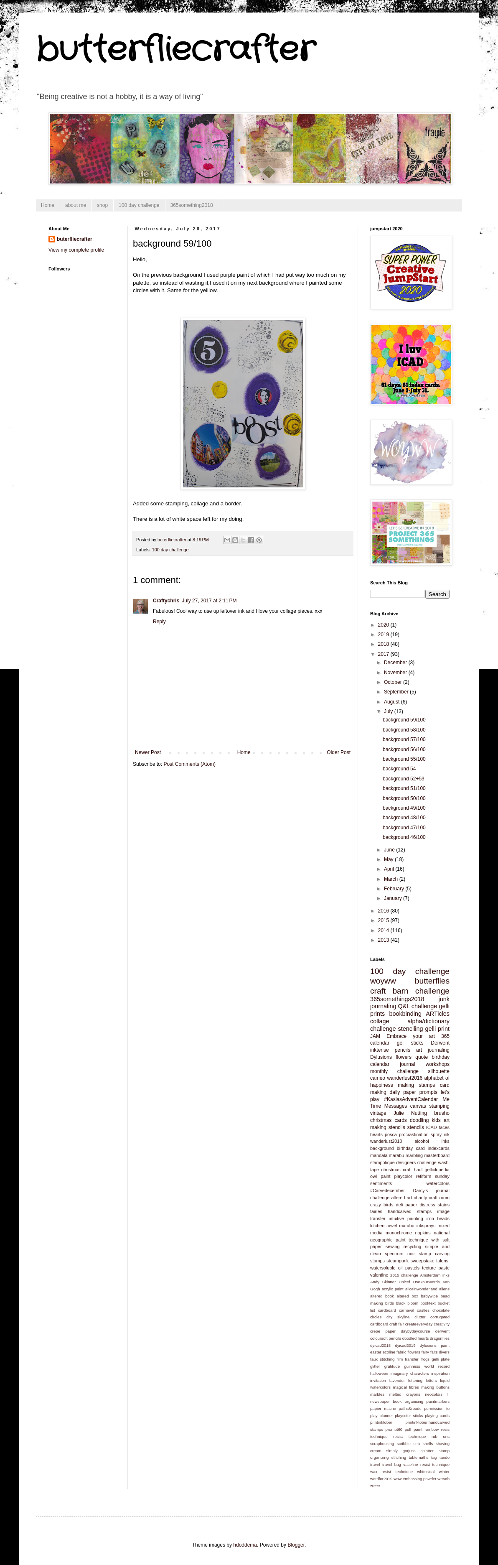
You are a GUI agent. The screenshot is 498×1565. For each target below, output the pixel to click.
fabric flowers (408, 1352)
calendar (379, 1043)
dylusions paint (435, 1345)
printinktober (381, 1422)
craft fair (396, 1324)
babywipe (429, 1296)
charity (420, 1197)
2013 (384, 940)
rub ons (441, 1436)
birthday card (411, 1148)
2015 (384, 920)
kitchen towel (383, 1225)
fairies (376, 1211)
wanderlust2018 (386, 1141)
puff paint (413, 1429)
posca (391, 1134)
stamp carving (434, 1253)
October (393, 682)
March (391, 879)
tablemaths (419, 1457)
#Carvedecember (387, 1190)
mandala (378, 1155)
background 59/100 (404, 720)
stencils (415, 1127)
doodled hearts (415, 1338)
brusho (442, 1113)
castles (423, 1310)
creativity (442, 1324)
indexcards (439, 1148)
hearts (376, 1134)
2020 (384, 625)
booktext (427, 1303)
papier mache (383, 1408)
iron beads (438, 1218)
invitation (378, 1380)
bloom (412, 1303)
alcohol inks (432, 1141)
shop (102, 205)
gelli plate (441, 1359)
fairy (425, 1352)
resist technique (409, 1436)
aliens (444, 1289)
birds (389, 1303)
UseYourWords (426, 1282)
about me (75, 205)
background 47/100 (404, 828)
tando (445, 1457)
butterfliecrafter (175, 50)
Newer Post (148, 752)
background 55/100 (404, 759)
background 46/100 (404, 837)
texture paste (436, 1267)
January (393, 898)
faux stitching (382, 1359)
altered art (401, 1197)
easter (375, 1352)
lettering (415, 1380)
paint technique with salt (423, 1239)
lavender (397, 1380)
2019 (384, 634)
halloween (379, 1373)
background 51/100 (404, 788)
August (392, 702)
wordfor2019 (381, 1478)
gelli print (437, 1028)
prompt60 (394, 1429)
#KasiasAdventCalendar (411, 1099)
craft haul (412, 1169)
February (394, 889)
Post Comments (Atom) (189, 764)
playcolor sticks (409, 1415)
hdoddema (245, 1545)
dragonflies (440, 1338)
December (396, 662)
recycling (413, 1246)
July (389, 711)
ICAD (431, 1127)
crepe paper (383, 1331)
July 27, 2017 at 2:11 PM (209, 601)
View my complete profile (76, 250)
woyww (383, 980)
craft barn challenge (410, 990)
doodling (419, 1120)
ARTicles (438, 1013)
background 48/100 (404, 818)
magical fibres (406, 1387)
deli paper (406, 1204)
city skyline (397, 1317)
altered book (382, 1296)
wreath (443, 1478)
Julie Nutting (410, 1113)
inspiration (440, 1373)
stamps (377, 1260)
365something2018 (191, 205)
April (389, 869)
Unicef (404, 1282)
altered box (407, 1296)
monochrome (399, 1232)
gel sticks (410, 1043)
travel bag (391, 1464)
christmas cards (388, 1120)
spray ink (440, 1134)
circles (375, 1317)
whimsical (426, 1471)
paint (385, 1176)
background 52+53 (403, 779)
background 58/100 (404, 730)
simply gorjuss (401, 1450)
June (390, 850)
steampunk (397, 1260)
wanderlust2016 (404, 1078)
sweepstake (422, 1260)
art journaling (433, 1050)
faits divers (440, 1352)
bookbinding (405, 1013)
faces (444, 1127)
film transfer (407, 1359)
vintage (378, 1113)
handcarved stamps (410, 1211)
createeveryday (419, 1324)
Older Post (339, 752)
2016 (384, 911)
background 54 (399, 769)
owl (373, 1176)
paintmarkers (438, 1401)
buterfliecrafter (74, 239)
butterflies (432, 980)
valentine (379, 1274)
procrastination (414, 1134)
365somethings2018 (397, 999)
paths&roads (410, 1408)
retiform (424, 1176)
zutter (375, 1485)
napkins (422, 1232)
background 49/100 (404, 808)
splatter (426, 1450)
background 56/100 (404, 749)
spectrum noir (400, 1253)
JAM (375, 1036)
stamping (439, 1106)
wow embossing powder (415, 1478)
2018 (384, 644)
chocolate (441, 1310)
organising (414, 1401)
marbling (414, 1155)
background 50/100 (404, 798)
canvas (418, 1106)
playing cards (437, 1415)
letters (431, 1380)
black (400, 1303)
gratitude (392, 1366)
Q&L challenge (417, 1006)
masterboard (437, 1155)
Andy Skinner (383, 1282)
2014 (384, 930)
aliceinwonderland (421, 1289)
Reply (159, 621)
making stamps (416, 1085)
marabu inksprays (417, 1225)
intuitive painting (406, 1218)
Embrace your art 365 (418, 1036)
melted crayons (404, 1394)
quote (421, 1057)
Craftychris (166, 601)
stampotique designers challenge (403, 1162)
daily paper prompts (414, 1092)
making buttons (435, 1387)
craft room (439, 1197)
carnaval (406, 1310)
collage (379, 1021)
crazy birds (381, 1204)
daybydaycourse (415, 1331)
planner (386, 1415)
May (389, 859)
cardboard (387, 1310)
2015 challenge (404, 1275)
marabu (396, 1155)
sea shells (423, 1443)
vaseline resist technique (426, 1464)
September (397, 692)
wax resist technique (391, 1471)
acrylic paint (393, 1289)
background (382, 1148)
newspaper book (385, 1401)
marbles (377, 1394)
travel (375, 1464)
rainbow (432, 1429)
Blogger (296, 1545)
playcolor (403, 1176)
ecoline (389, 1352)
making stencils (387, 1127)
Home (47, 205)
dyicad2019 (405, 1345)
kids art (440, 1120)
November (396, 672)
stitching (398, 1457)
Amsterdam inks (435, 1275)
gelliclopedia (437, 1169)
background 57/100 (404, 739)
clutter (419, 1317)
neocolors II (437, 1394)
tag (434, 1457)
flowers (404, 1057)
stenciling (410, 1028)
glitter (375, 1366)
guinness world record (427, 1366)
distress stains (434, 1204)
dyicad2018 (380, 1345)
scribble (404, 1443)
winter (444, 1471)
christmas (391, 1169)
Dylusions (381, 1057)
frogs (425, 1359)
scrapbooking (382, 1443)
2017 (384, 654)
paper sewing (384, 1246)
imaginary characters (410, 1373)
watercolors (438, 1183)
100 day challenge (139, 205)
